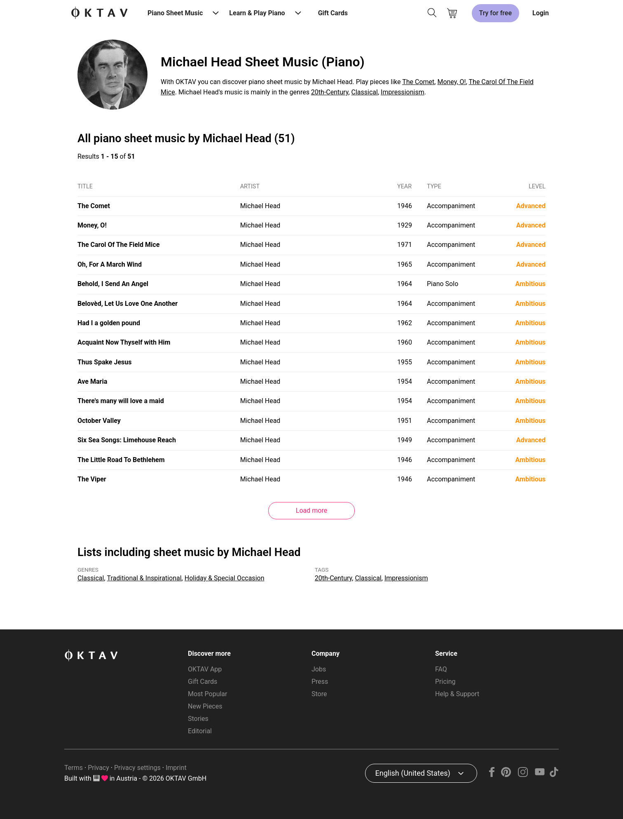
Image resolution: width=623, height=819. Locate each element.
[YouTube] (539, 775)
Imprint (176, 768)
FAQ (441, 669)
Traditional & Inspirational (144, 578)
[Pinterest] (506, 775)
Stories (198, 719)
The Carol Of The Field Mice (118, 245)
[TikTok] (554, 775)
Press (320, 681)
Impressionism (402, 92)
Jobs (319, 669)
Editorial (200, 731)
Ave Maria (92, 381)
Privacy (98, 768)
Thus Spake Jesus (104, 362)
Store (319, 694)
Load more (311, 510)
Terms (73, 768)
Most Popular (207, 694)
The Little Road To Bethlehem (121, 460)
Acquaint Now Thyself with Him (123, 342)
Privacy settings (137, 768)
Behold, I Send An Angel (112, 284)
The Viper (91, 479)
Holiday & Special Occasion (225, 578)
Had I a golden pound (108, 323)
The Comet (418, 82)
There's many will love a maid (120, 401)
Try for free (495, 13)
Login (540, 13)
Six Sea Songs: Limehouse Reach (126, 440)
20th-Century (330, 92)
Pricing (445, 681)
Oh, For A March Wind (109, 264)
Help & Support (457, 694)
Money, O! (451, 82)
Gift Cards (333, 13)
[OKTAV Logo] (99, 13)
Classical (364, 92)
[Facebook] (492, 775)
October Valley (99, 421)
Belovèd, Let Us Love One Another (127, 303)
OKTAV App (205, 669)
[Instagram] (523, 775)
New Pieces (205, 706)
